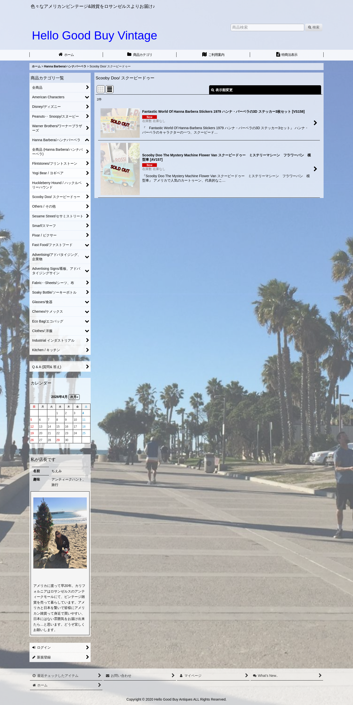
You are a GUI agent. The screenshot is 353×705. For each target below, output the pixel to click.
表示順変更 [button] (222, 90)
